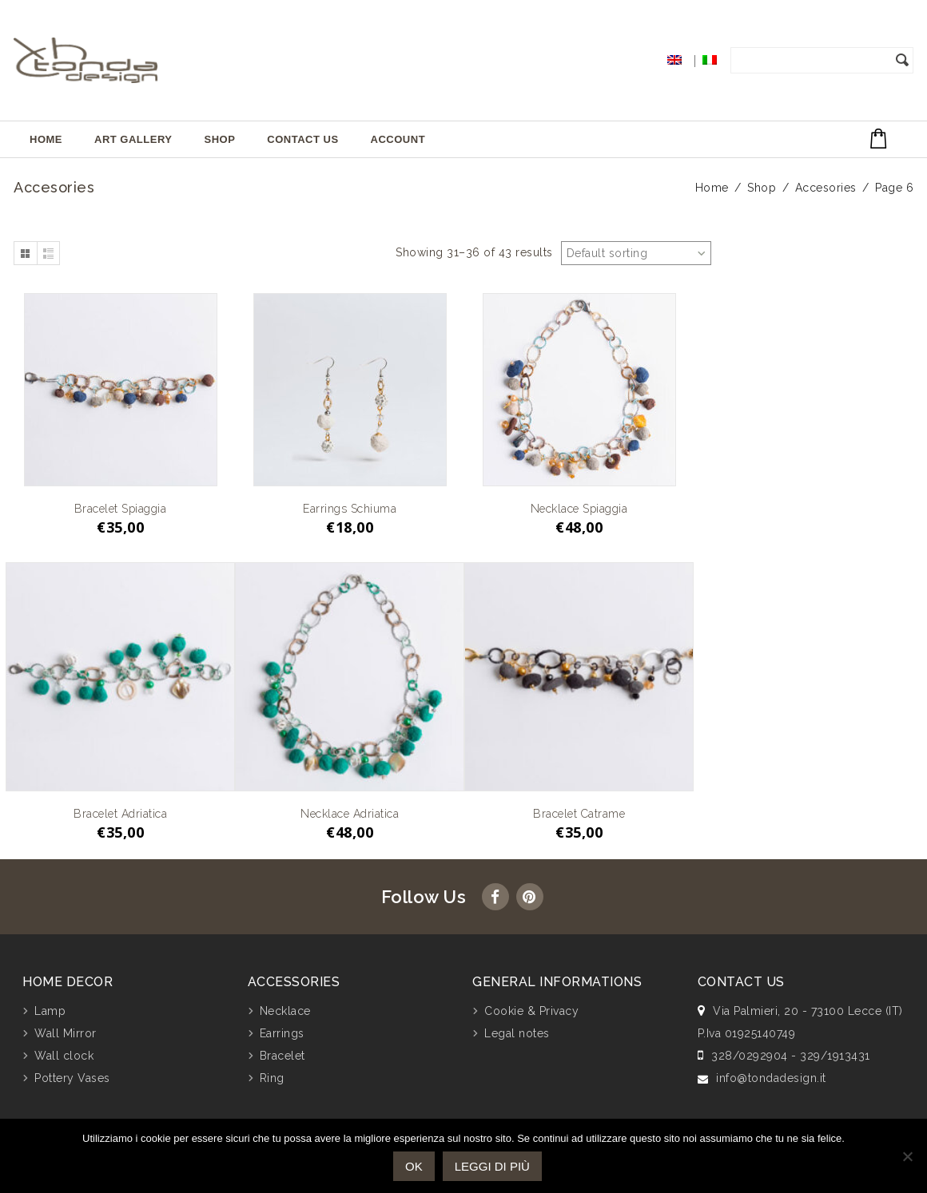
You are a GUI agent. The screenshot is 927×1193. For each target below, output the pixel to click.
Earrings (282, 1033)
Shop (219, 139)
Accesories (826, 187)
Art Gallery (133, 139)
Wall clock (63, 1055)
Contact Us (302, 139)
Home (46, 139)
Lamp (50, 1011)
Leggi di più (492, 1166)
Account (398, 139)
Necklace (285, 1011)
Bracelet (282, 1055)
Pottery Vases (72, 1078)
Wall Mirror (65, 1033)
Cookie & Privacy (531, 1011)
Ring (272, 1078)
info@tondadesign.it (771, 1078)
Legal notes (517, 1033)
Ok (414, 1166)
